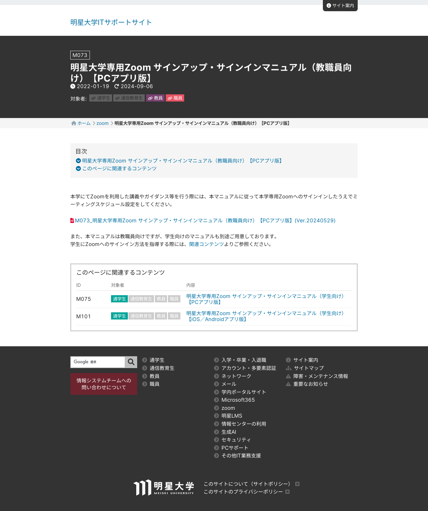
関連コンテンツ (206, 244)
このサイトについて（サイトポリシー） (248, 483)
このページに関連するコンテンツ (118, 168)
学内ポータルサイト (240, 392)
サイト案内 (340, 5)
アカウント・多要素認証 (245, 368)
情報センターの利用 (240, 423)
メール (225, 383)
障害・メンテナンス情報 (317, 376)
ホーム (84, 123)
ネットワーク (232, 376)
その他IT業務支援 (237, 455)
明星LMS (228, 415)
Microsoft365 (234, 399)
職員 (175, 98)
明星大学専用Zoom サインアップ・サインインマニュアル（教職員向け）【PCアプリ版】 (182, 160)
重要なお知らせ (307, 383)
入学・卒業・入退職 (240, 359)
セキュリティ (232, 439)
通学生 (100, 98)
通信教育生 (129, 98)
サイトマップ (305, 368)
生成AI (225, 431)
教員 (155, 98)
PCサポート (231, 447)
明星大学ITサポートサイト (111, 22)
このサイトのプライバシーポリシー (243, 491)
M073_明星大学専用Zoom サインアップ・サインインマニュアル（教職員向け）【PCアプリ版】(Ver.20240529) (205, 220)
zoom (102, 123)
